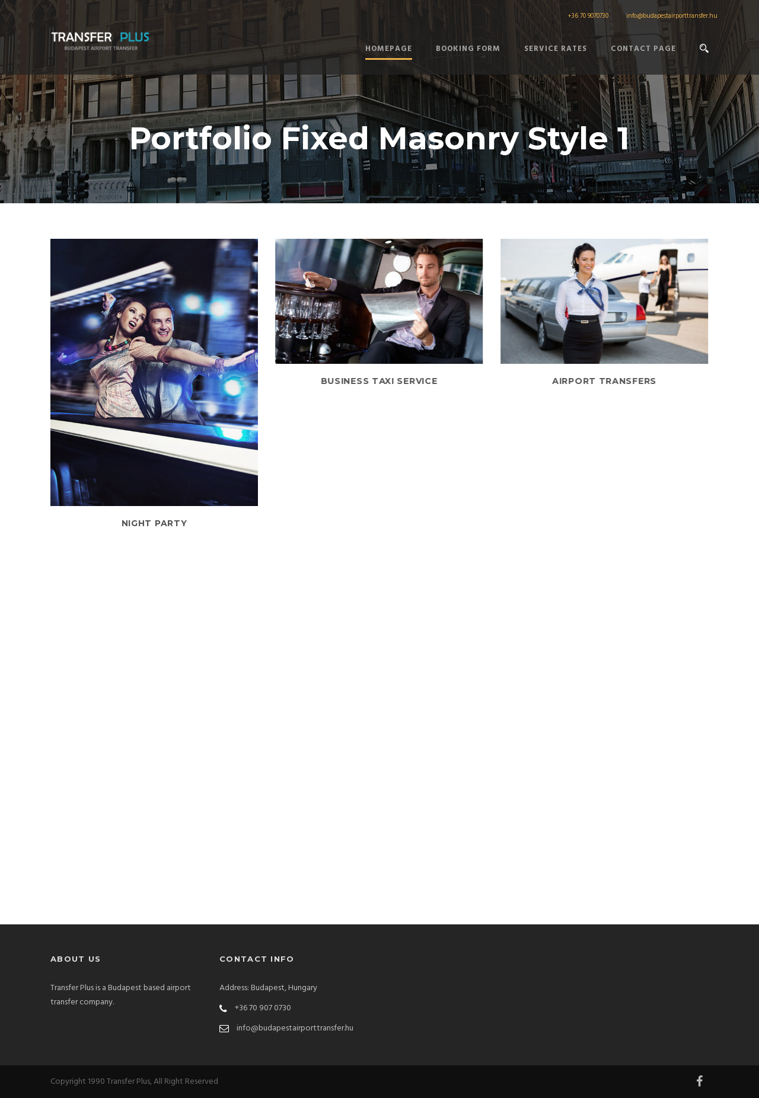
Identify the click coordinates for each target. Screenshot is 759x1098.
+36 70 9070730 (587, 16)
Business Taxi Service (379, 381)
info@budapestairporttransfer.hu (671, 16)
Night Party (154, 523)
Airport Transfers (604, 381)
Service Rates (555, 49)
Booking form (468, 49)
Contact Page (643, 49)
